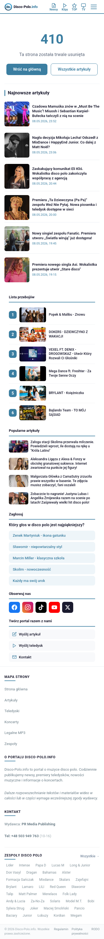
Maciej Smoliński (56, 908)
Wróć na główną (27, 69)
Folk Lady (70, 894)
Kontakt (21, 657)
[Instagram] (27, 607)
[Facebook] (14, 607)
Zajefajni (82, 880)
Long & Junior (80, 865)
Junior (27, 915)
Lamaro (27, 887)
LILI (41, 887)
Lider (10, 865)
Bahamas (49, 872)
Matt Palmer (28, 894)
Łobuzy (42, 915)
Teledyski (11, 711)
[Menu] (94, 7)
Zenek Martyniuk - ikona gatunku (39, 535)
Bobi (91, 901)
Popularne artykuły (24, 431)
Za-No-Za (37, 901)
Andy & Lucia (15, 901)
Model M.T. (74, 901)
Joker (34, 908)
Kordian (59, 915)
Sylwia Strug (15, 908)
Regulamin (61, 929)
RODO (96, 929)
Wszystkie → (90, 856)
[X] (67, 607)
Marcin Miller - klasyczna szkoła (38, 558)
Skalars (64, 880)
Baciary (11, 915)
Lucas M (58, 865)
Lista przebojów (21, 297)
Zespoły (10, 744)
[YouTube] (54, 607)
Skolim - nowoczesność (32, 569)
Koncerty (11, 722)
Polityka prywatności (80, 931)
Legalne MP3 (15, 733)
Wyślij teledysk (27, 645)
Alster (66, 872)
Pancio (79, 908)
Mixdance (46, 880)
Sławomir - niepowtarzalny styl (37, 547)
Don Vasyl (13, 872)
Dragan (31, 872)
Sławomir (78, 887)
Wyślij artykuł (26, 634)
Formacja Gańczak (20, 880)
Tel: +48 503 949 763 (27, 836)
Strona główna (15, 689)
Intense (24, 865)
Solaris (55, 901)
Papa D (40, 865)
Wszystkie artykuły (74, 69)
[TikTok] (41, 607)
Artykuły (10, 700)
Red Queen (58, 887)
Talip (9, 894)
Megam (76, 915)
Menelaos (49, 894)
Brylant (11, 887)
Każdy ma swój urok (29, 581)
